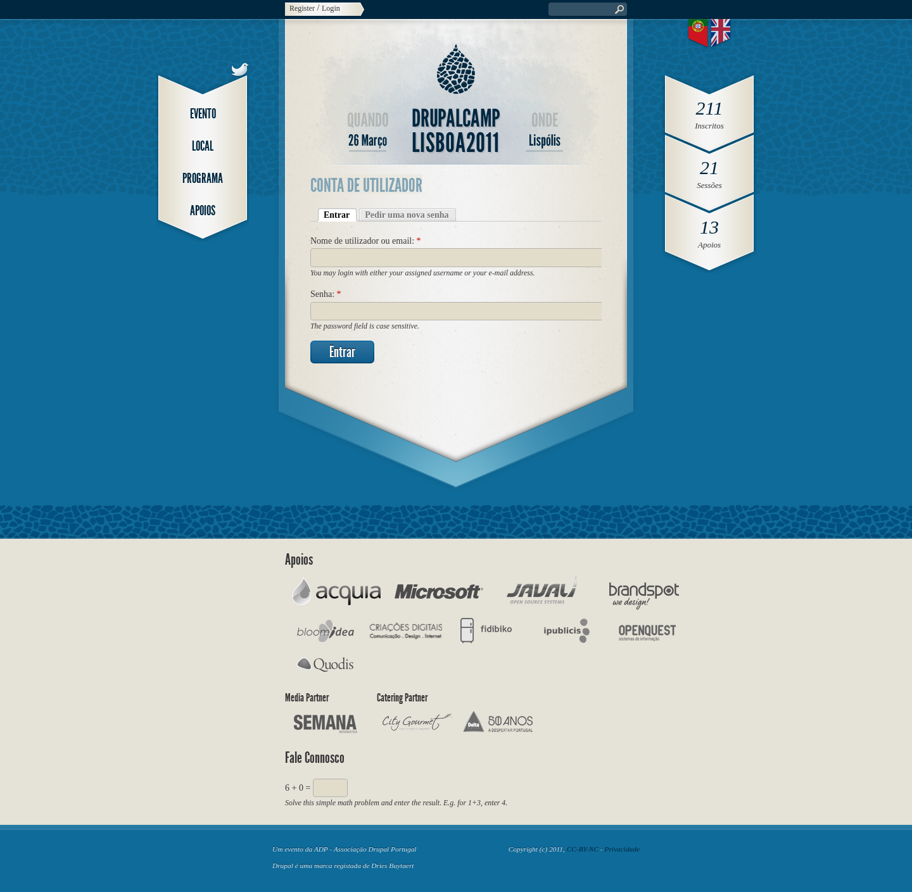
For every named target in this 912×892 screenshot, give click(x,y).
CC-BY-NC (582, 849)
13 (709, 227)
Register (302, 8)
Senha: (325, 294)
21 (709, 167)
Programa (202, 178)
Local (202, 146)
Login (331, 8)
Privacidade (622, 849)
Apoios (202, 210)
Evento (203, 114)
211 (709, 107)
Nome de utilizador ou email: (365, 241)
